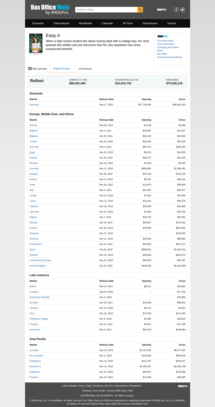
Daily (89, 385)
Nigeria (33, 217)
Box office (162, 54)
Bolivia (33, 286)
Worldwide (85, 23)
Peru (32, 313)
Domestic (38, 23)
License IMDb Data (116, 390)
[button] (170, 59)
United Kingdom (38, 265)
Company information (168, 47)
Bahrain (33, 125)
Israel (32, 184)
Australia (34, 350)
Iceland (33, 179)
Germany (34, 168)
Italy (32, 190)
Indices (171, 23)
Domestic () (78, 80)
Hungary (34, 174)
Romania (34, 233)
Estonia (33, 157)
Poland (33, 228)
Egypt (33, 152)
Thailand (34, 377)
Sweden (34, 255)
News (160, 50)
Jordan (33, 195)
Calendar (107, 23)
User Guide (99, 390)
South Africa (36, 244)
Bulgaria (34, 136)
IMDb (121, 395)
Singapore (35, 371)
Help (130, 390)
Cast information (165, 40)
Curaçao (34, 291)
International (61, 23)
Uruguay (34, 324)
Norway (33, 222)
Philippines (35, 361)
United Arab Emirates (40, 260)
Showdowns (150, 23)
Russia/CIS (35, 366)
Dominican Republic (40, 297)
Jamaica (34, 308)
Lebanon (34, 206)
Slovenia (34, 238)
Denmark (34, 147)
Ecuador (34, 302)
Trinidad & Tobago (39, 318)
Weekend (98, 385)
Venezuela (35, 329)
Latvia (33, 201)
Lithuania (34, 211)
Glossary (86, 390)
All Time (128, 23)
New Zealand (36, 355)
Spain (33, 249)
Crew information (166, 44)
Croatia (33, 141)
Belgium (34, 130)
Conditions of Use (76, 403)
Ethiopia (34, 163)
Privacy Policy (97, 403)
